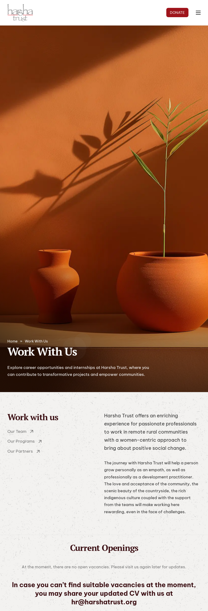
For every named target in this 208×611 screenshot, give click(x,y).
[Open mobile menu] (198, 13)
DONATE (177, 12)
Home (12, 341)
